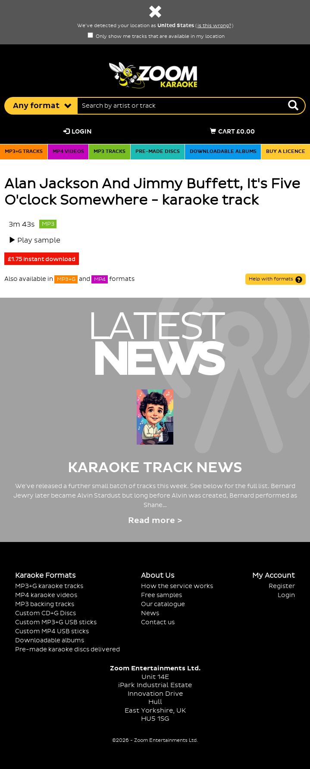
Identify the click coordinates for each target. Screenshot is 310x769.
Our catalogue (163, 604)
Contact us (158, 622)
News (150, 613)
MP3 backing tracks (44, 604)
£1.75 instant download (41, 259)
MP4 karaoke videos (46, 595)
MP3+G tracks (24, 152)
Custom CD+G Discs (45, 613)
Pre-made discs (157, 152)
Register (282, 586)
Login (77, 131)
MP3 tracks (109, 152)
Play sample (38, 240)
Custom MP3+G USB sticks (56, 622)
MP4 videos (68, 152)
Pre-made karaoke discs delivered (67, 649)
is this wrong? (214, 26)
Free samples (161, 595)
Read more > (155, 521)
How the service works (177, 586)
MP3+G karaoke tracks (49, 586)
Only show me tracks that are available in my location (156, 37)
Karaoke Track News (155, 467)
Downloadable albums (223, 152)
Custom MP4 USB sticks (52, 631)
